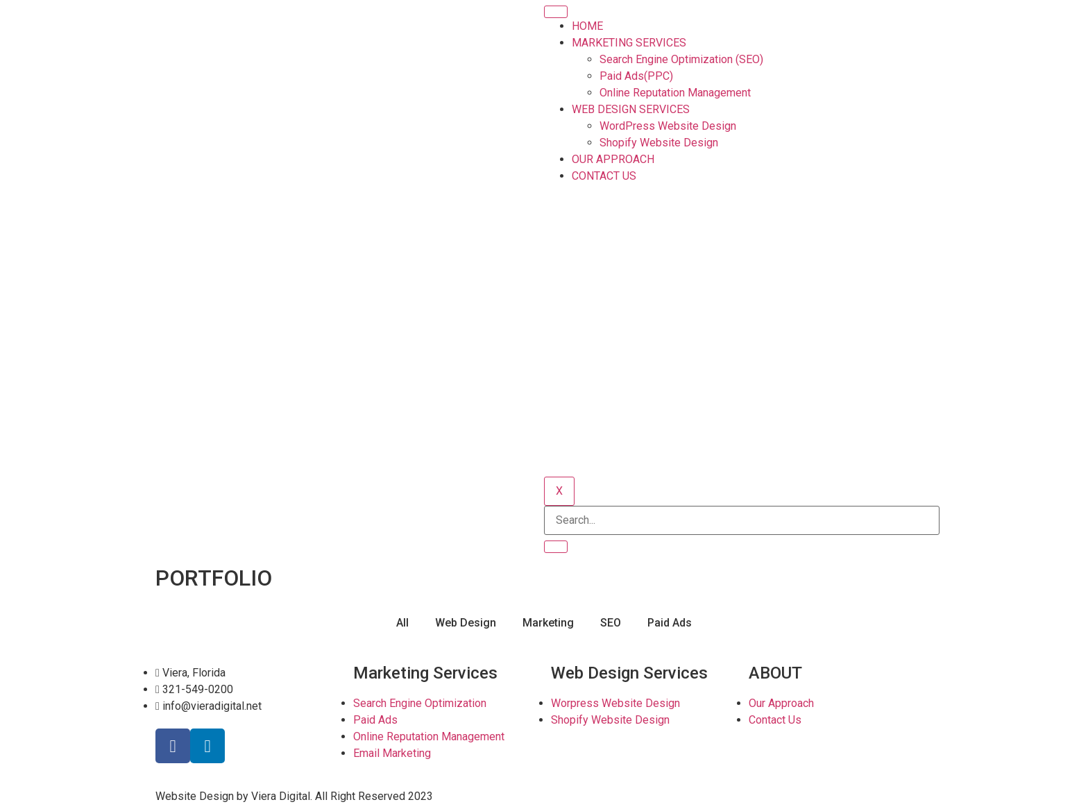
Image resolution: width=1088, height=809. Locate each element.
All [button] (402, 622)
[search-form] (742, 520)
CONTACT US (604, 175)
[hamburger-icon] (556, 12)
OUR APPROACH (613, 159)
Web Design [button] (465, 622)
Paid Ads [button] (669, 622)
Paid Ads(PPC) (636, 76)
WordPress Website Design (668, 126)
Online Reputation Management (675, 92)
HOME (587, 26)
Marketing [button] (548, 622)
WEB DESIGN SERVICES (631, 109)
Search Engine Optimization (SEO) (681, 59)
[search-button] (556, 546)
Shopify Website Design (659, 142)
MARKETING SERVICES (629, 42)
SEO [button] (610, 622)
